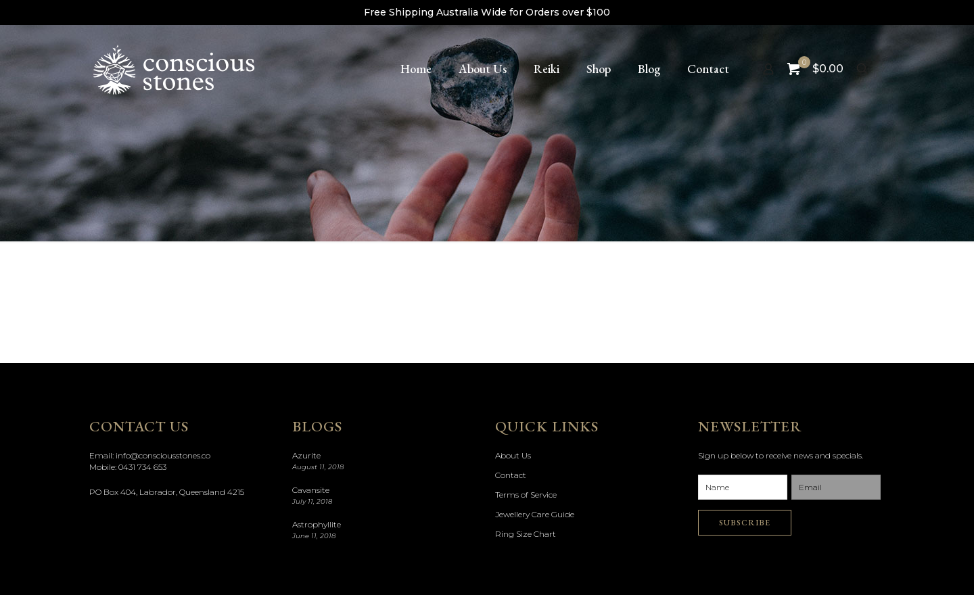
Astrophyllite (316, 524)
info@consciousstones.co (163, 455)
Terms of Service (526, 495)
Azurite (306, 455)
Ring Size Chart (525, 534)
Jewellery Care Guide (534, 514)
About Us (513, 455)
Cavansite (310, 490)
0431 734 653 (142, 467)
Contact (510, 475)
